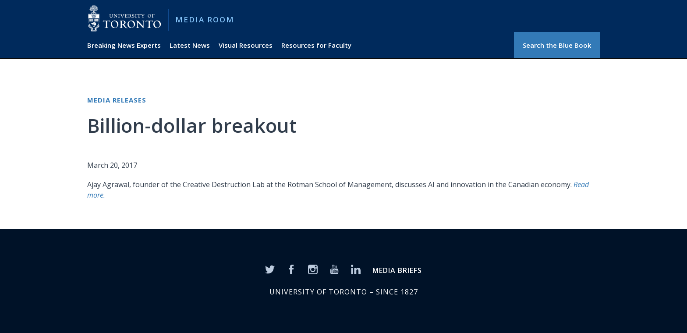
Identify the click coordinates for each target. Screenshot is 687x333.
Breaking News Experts (124, 45)
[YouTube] (334, 269)
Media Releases (116, 100)
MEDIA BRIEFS (397, 270)
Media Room (204, 19)
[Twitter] (270, 269)
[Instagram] (313, 269)
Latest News (190, 45)
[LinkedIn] (356, 269)
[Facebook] (291, 269)
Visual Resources (246, 45)
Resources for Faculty (316, 45)
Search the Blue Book (557, 45)
